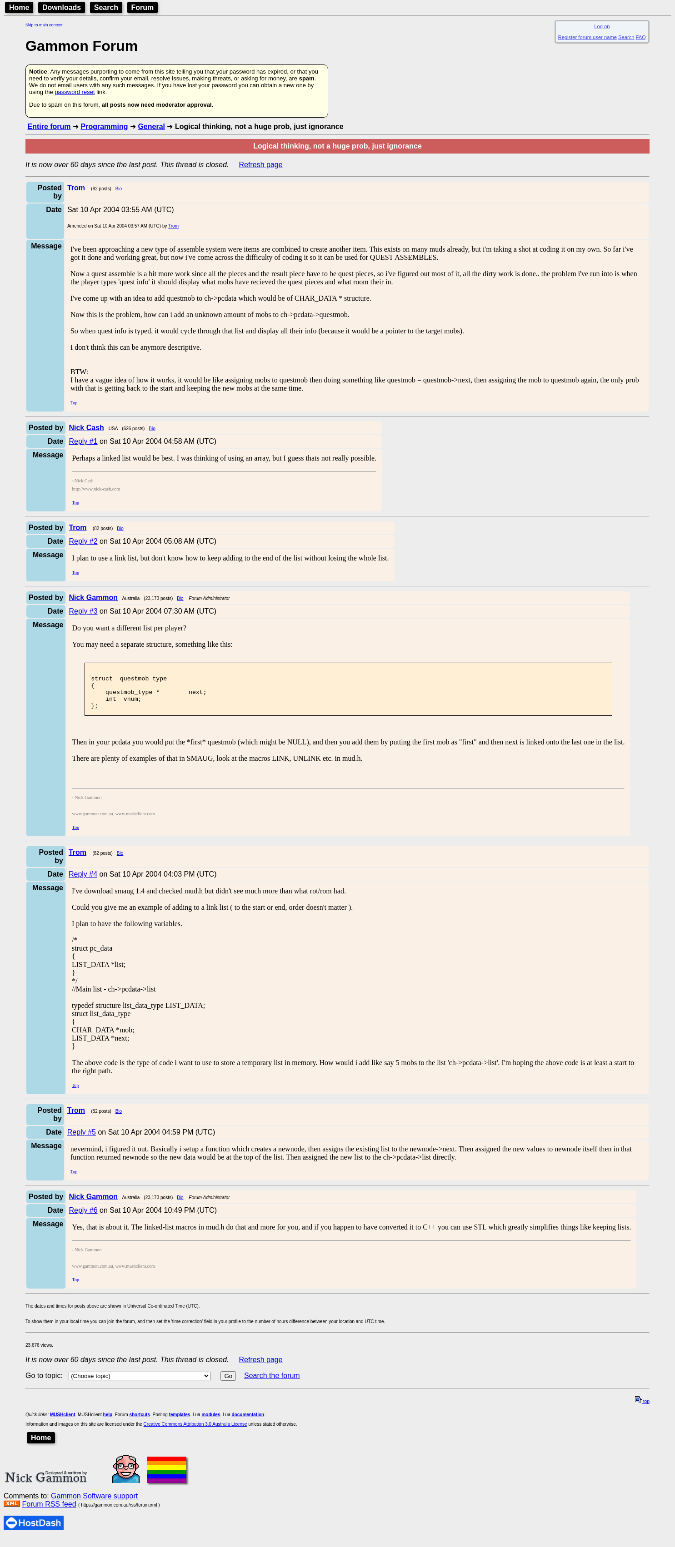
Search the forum (272, 1384)
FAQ (641, 37)
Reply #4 (83, 882)
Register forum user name (587, 37)
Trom (173, 225)
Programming (104, 126)
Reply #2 (83, 541)
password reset (75, 92)
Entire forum (48, 126)
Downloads (61, 7)
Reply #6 (83, 1218)
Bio (118, 188)
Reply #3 (83, 611)
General (151, 126)
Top (73, 402)
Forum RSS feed (49, 1512)
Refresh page (261, 165)
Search (106, 7)
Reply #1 (83, 441)
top (642, 1409)
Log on (602, 26)
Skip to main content (44, 25)
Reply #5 (81, 1140)
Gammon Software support (94, 1504)
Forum (142, 7)
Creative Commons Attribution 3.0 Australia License (195, 1432)
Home (19, 7)
